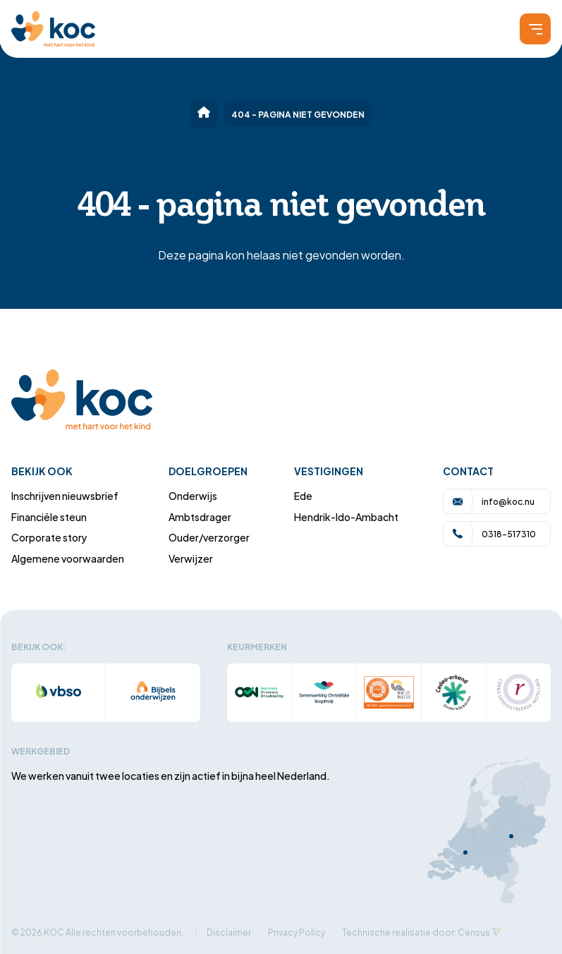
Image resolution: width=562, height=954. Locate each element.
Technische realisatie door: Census (416, 931)
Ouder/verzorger (209, 537)
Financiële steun (49, 516)
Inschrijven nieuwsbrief (64, 495)
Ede (303, 495)
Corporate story (49, 537)
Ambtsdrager (200, 516)
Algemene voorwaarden (67, 558)
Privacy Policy (296, 931)
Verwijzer (191, 558)
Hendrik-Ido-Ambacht (346, 516)
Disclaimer (229, 931)
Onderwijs (193, 495)
